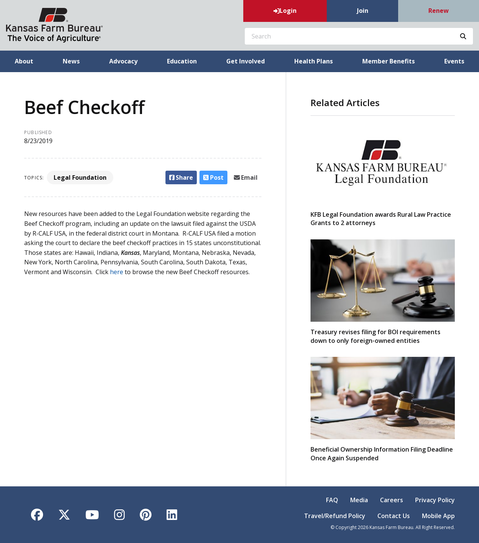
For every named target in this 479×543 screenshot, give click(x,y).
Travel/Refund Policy (334, 516)
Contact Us (393, 516)
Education (182, 61)
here (117, 272)
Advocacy (123, 61)
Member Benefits (388, 61)
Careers (391, 500)
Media (359, 500)
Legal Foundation (80, 177)
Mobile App (438, 516)
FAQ (332, 500)
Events (454, 61)
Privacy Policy (435, 500)
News (71, 61)
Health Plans (313, 61)
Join (362, 10)
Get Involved (245, 61)
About (24, 61)
